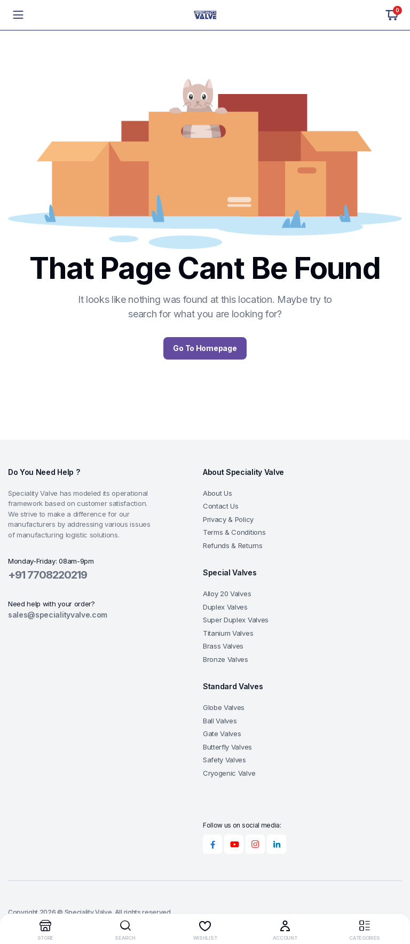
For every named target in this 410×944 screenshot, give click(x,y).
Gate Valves (222, 733)
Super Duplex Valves (236, 619)
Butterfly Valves (227, 747)
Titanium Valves (228, 633)
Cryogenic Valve (229, 773)
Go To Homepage (204, 348)
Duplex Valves (225, 607)
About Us (217, 493)
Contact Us (221, 506)
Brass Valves (223, 646)
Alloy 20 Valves (227, 593)
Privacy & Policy (228, 519)
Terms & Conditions (234, 532)
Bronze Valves (225, 659)
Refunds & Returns (233, 545)
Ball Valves (219, 720)
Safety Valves (224, 759)
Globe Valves (224, 707)
